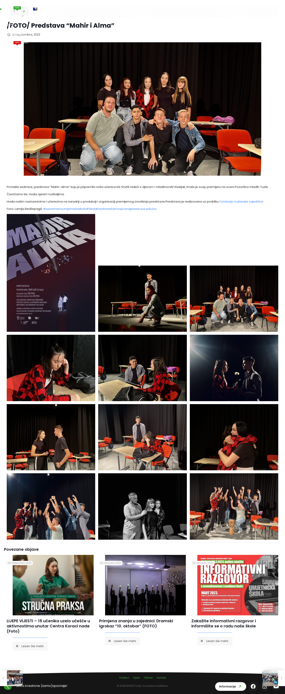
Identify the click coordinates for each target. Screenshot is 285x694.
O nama (75, 9)
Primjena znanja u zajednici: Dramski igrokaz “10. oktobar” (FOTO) (136, 623)
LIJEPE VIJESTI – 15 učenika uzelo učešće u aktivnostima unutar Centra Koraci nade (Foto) (48, 626)
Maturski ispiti (206, 6)
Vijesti (56, 6)
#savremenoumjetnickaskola (64, 209)
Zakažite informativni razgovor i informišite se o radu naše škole (223, 623)
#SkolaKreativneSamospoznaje (109, 209)
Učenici (98, 9)
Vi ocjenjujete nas (176, 9)
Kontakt (229, 9)
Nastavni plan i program (134, 9)
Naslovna (38, 9)
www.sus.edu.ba (144, 209)
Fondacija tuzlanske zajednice (241, 201)
